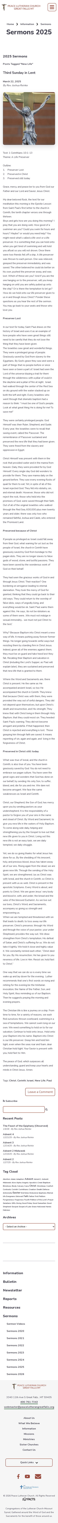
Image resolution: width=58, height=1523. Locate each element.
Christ (12, 1080)
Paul (49, 1080)
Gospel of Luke (25, 1207)
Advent (29, 1179)
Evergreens (10, 1196)
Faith (26, 1196)
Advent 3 (8, 1142)
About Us (29, 1418)
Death (39, 1189)
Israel (30, 1080)
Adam (13, 1179)
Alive (14, 1182)
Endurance (34, 1193)
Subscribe (10, 1101)
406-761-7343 (29, 1402)
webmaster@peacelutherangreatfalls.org (29, 1407)
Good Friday (27, 1203)
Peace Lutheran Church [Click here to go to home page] (21, 7)
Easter (16, 1192)
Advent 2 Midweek (14, 1151)
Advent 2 (8, 1159)
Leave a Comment (40, 1092)
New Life (40, 1080)
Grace (34, 1207)
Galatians (7, 1203)
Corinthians (23, 1189)
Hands (48, 1207)
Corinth (21, 1080)
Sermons (10, 1316)
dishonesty (7, 1193)
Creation (32, 1189)
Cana (26, 1186)
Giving (18, 1203)
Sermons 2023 (15, 1352)
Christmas (41, 1186)
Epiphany (43, 1193)
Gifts (14, 1203)
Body (14, 1186)
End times (25, 1193)
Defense (46, 1189)
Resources (11, 1307)
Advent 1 (37, 1179)
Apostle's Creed (35, 1182)
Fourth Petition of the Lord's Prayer (38, 1200)
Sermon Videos (16, 1324)
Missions (29, 1434)
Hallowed (41, 1207)
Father (31, 1196)
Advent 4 (8, 1134)
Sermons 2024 (15, 1360)
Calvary (20, 1186)
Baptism (46, 1182)
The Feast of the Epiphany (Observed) (25, 1126)
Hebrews (6, 1210)
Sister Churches (29, 1444)
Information (13, 1273)
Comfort (49, 1186)
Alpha (18, 1182)
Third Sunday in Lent (19, 72)
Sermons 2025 (15, 1367)
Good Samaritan (39, 1203)
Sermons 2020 (15, 1331)
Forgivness (19, 1200)
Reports (10, 1298)
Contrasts (7, 1189)
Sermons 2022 (15, 1345)
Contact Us (29, 1450)
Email (38, 1476)
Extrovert (19, 1196)
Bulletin (9, 1281)
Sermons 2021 (15, 1338)
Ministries (29, 1439)
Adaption (20, 1179)
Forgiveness (8, 1200)
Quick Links (29, 1462)
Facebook (18, 1476)
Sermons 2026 (15, 1374)
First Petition (40, 1196)
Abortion (6, 1179)
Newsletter (12, 1290)
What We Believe (29, 1423)
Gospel (15, 1206)
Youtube (27, 1476)
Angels (25, 1182)
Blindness (7, 1186)
